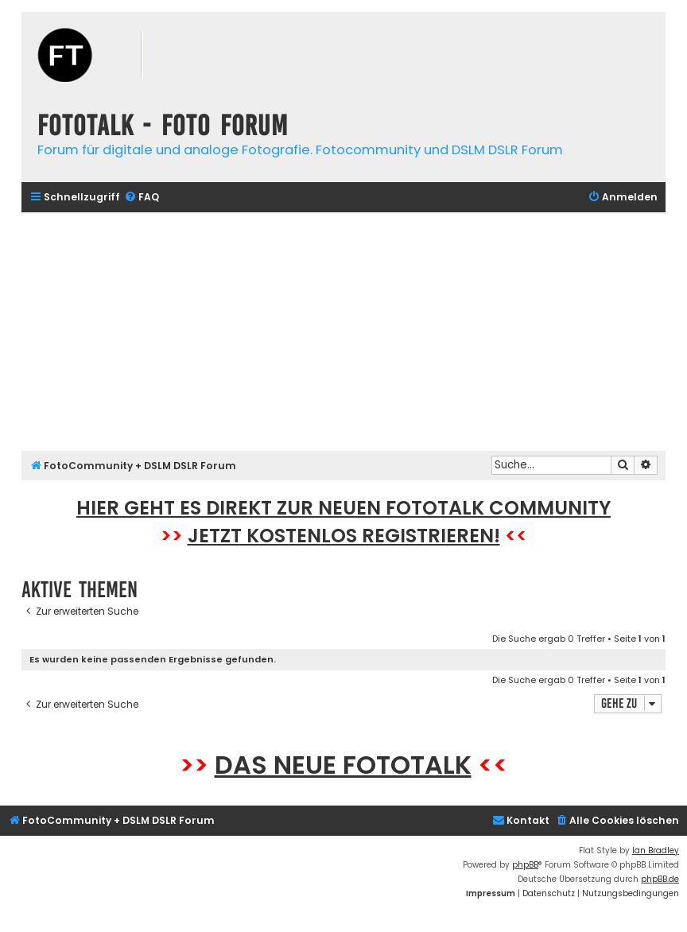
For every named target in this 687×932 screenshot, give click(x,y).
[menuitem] (141, 197)
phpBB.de (660, 879)
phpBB (525, 865)
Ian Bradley (655, 850)
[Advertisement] (343, 331)
